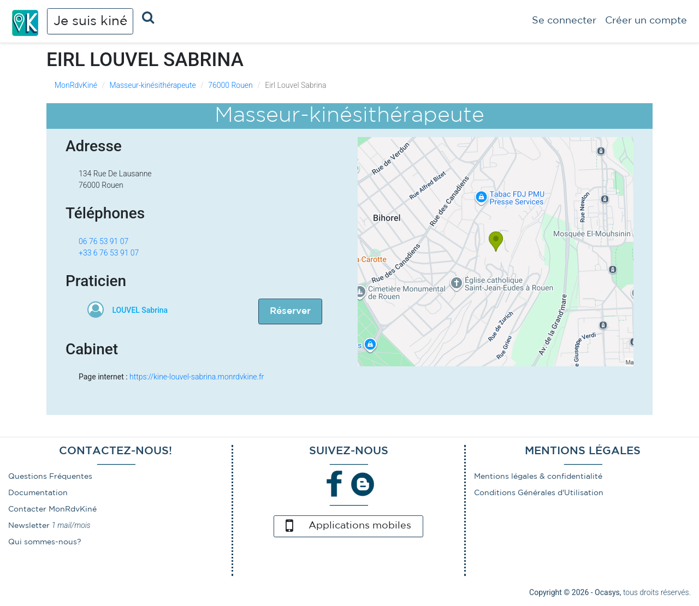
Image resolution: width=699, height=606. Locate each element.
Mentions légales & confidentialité (538, 476)
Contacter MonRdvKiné (52, 509)
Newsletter (29, 525)
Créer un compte (646, 20)
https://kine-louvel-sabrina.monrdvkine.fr (196, 376)
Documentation (38, 493)
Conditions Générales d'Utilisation (538, 493)
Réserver (290, 311)
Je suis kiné (90, 21)
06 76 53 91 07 (103, 241)
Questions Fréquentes (50, 476)
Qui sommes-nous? (44, 542)
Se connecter (564, 20)
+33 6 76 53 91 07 (109, 252)
